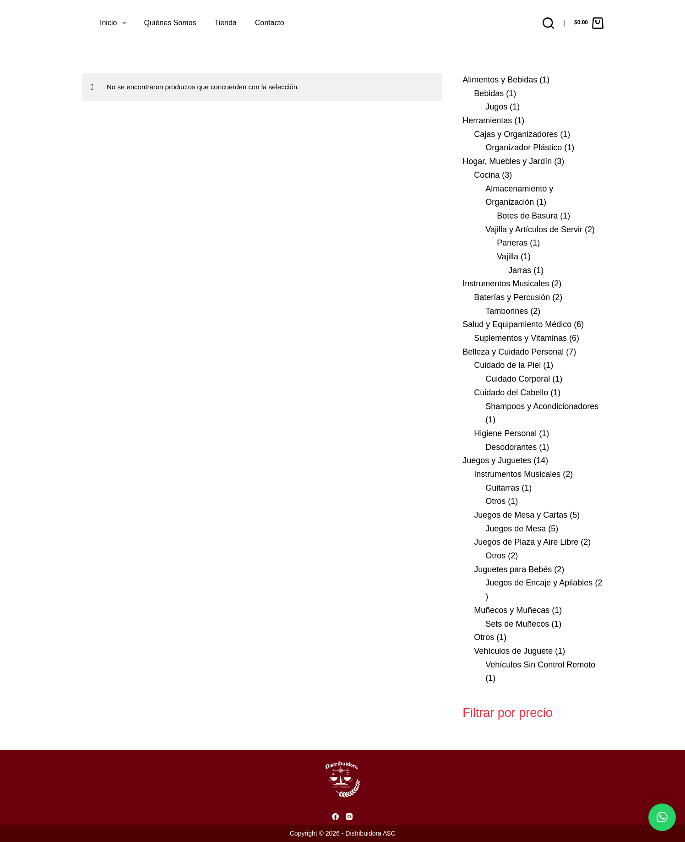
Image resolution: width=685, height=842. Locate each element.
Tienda (225, 23)
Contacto (269, 23)
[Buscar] (548, 23)
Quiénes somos (170, 23)
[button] (662, 817)
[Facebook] (335, 816)
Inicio (115, 22)
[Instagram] (349, 816)
